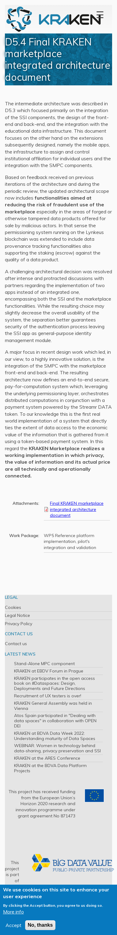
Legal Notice (17, 615)
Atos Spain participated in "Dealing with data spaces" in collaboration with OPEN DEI (55, 721)
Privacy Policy (18, 623)
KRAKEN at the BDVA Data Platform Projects (50, 768)
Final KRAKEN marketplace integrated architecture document (77, 509)
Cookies (13, 607)
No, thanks (40, 925)
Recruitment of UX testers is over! (47, 696)
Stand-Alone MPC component (44, 663)
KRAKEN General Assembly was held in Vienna (53, 705)
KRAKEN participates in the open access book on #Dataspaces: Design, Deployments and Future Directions (54, 684)
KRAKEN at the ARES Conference (47, 758)
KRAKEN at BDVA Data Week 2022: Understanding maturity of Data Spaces (54, 735)
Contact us (16, 643)
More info (13, 912)
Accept (13, 925)
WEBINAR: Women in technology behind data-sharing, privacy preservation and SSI (57, 748)
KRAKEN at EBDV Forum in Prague (48, 671)
